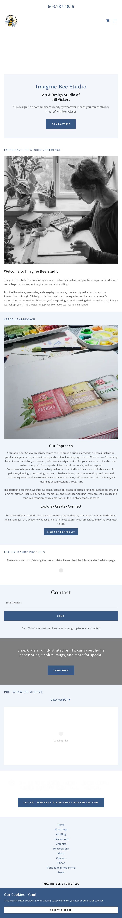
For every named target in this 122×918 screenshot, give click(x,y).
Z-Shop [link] (61, 863)
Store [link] (61, 872)
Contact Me (61, 124)
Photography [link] (61, 848)
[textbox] (61, 602)
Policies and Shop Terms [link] (61, 867)
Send (61, 615)
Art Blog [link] (61, 834)
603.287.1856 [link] (61, 6)
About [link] (61, 853)
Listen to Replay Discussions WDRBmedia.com (61, 802)
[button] (114, 20)
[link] (11, 21)
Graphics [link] (61, 843)
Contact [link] (61, 858)
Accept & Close (61, 910)
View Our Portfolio (61, 532)
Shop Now (61, 670)
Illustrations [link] (61, 839)
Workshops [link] (61, 829)
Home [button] (61, 824)
